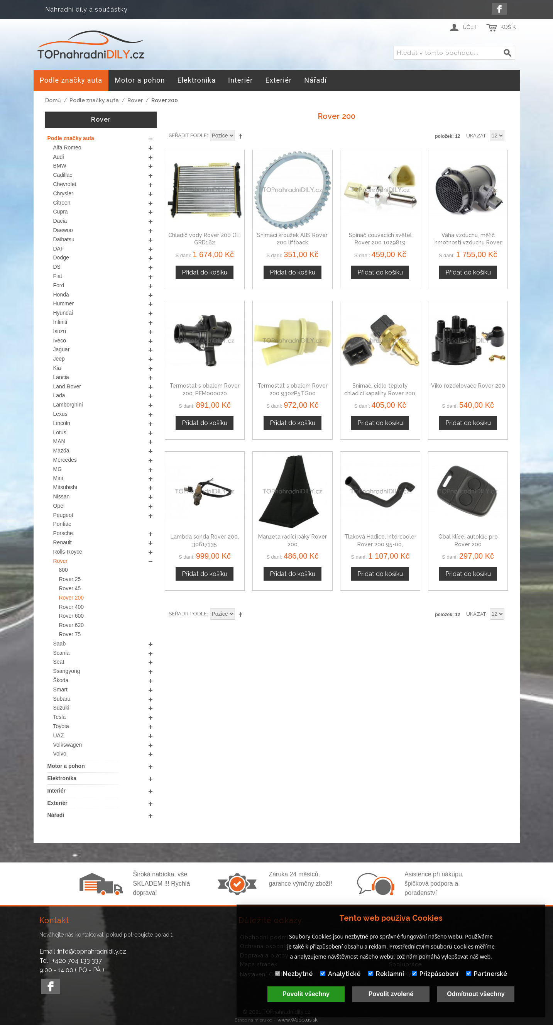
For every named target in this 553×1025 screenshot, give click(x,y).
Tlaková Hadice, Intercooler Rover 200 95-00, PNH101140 (380, 544)
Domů (53, 100)
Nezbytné (294, 974)
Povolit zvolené (391, 994)
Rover (135, 100)
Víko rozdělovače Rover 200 (468, 386)
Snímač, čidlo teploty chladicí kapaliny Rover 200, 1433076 (380, 393)
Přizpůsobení (435, 974)
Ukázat (475, 136)
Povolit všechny (306, 994)
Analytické (340, 974)
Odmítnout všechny (475, 994)
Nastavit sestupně (242, 136)
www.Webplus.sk (297, 1020)
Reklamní (386, 974)
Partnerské (486, 974)
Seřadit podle (188, 135)
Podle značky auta (94, 100)
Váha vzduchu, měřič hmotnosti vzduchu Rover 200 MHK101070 (468, 242)
